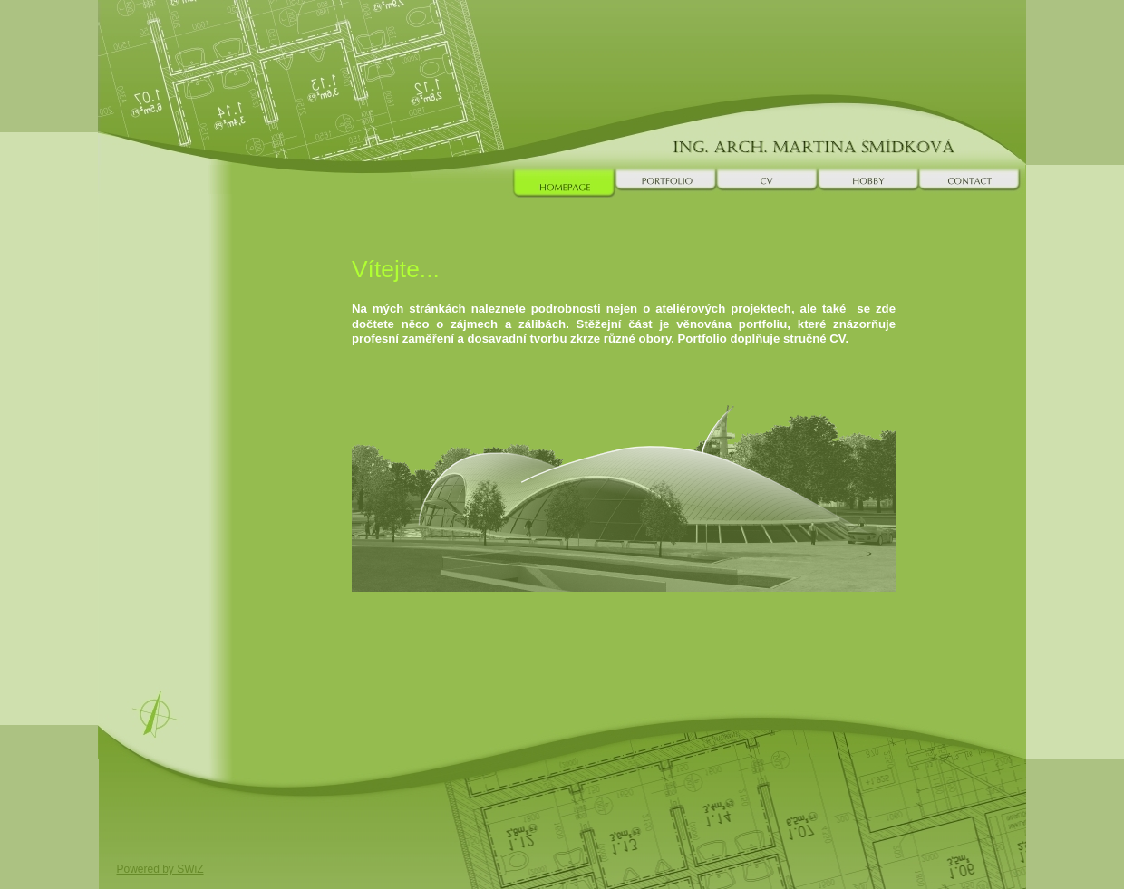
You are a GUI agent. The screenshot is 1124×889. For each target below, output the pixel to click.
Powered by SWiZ (160, 869)
